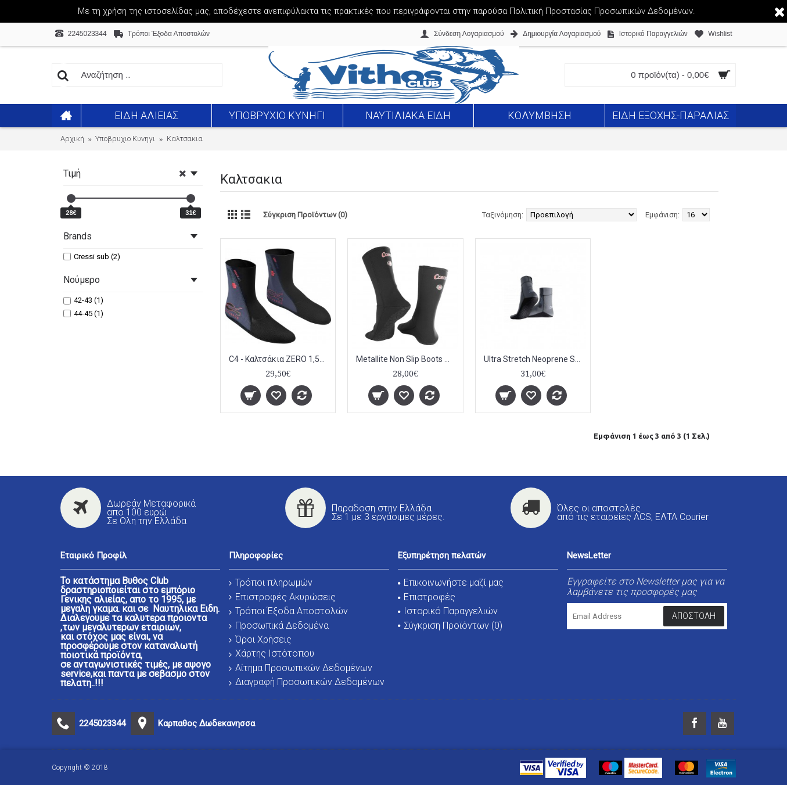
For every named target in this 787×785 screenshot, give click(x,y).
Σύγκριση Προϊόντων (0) (305, 214)
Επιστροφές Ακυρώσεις (282, 597)
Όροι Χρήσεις (260, 639)
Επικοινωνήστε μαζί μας (451, 582)
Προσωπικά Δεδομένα (279, 625)
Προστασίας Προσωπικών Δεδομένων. (620, 11)
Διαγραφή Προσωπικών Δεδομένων (306, 681)
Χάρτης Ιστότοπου (271, 653)
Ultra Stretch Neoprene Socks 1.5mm (535, 359)
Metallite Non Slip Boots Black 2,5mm (407, 359)
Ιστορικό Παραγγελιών (448, 610)
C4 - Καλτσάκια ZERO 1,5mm (280, 359)
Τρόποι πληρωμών (270, 582)
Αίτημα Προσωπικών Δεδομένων (300, 667)
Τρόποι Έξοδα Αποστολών (288, 610)
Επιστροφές (426, 597)
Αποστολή (694, 616)
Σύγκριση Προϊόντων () (450, 625)
